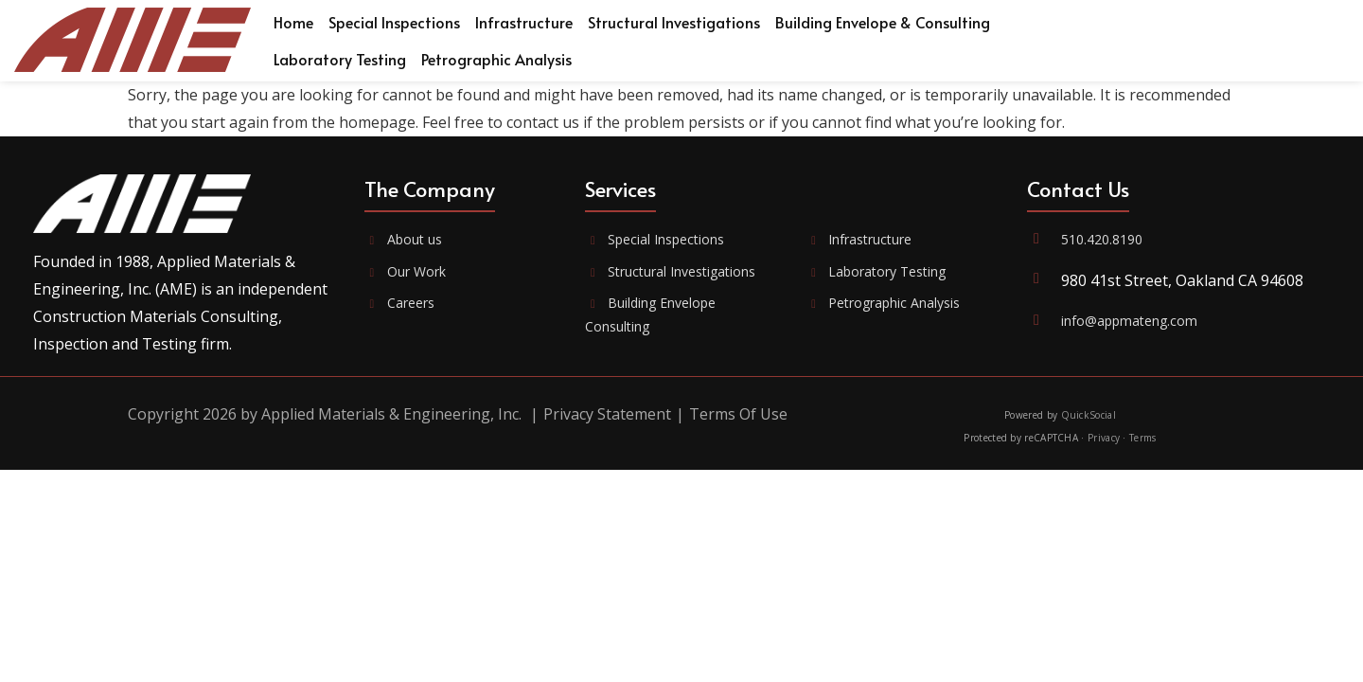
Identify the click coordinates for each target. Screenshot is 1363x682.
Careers (399, 303)
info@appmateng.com (1129, 321)
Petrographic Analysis (883, 303)
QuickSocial (1088, 415)
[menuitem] (293, 22)
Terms (1143, 437)
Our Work (405, 271)
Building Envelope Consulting (650, 314)
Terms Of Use (738, 414)
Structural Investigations (670, 271)
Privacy (1104, 437)
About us (403, 239)
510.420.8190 (1101, 239)
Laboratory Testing (876, 271)
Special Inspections (654, 239)
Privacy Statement (607, 414)
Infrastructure (859, 239)
